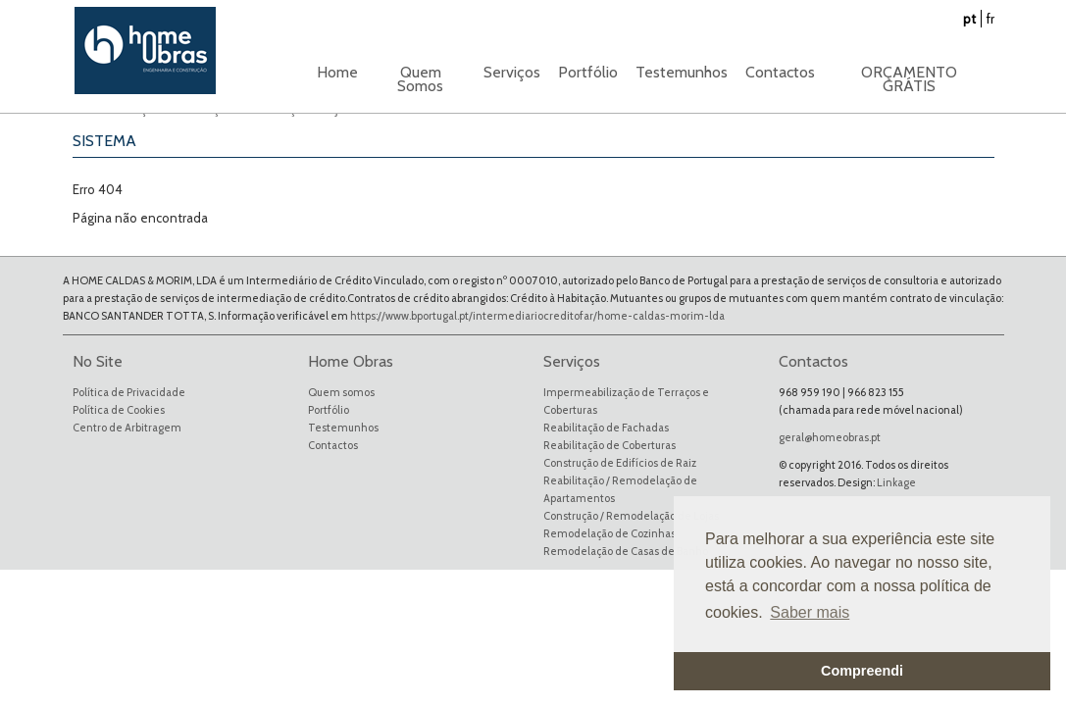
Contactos (780, 72)
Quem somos (341, 392)
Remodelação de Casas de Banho (625, 551)
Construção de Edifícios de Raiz (619, 463)
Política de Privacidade (129, 392)
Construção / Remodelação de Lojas (631, 516)
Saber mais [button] (809, 612)
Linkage (896, 482)
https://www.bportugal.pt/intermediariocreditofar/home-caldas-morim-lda (537, 316)
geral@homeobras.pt (830, 437)
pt (969, 18)
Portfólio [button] (588, 72)
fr (990, 18)
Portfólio (328, 410)
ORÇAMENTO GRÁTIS (909, 79)
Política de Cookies (119, 410)
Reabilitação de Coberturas (609, 445)
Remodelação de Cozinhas (609, 533)
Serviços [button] (511, 72)
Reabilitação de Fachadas (606, 427)
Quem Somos (420, 79)
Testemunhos (681, 72)
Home (337, 72)
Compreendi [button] (862, 671)
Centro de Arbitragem (127, 427)
